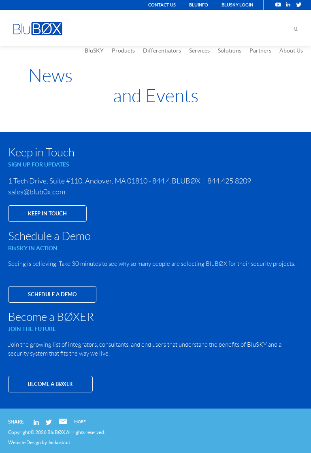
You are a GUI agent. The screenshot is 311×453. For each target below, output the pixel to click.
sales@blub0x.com (36, 192)
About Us (291, 50)
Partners (260, 50)
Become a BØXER (50, 384)
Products (123, 50)
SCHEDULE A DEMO (52, 294)
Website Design (24, 442)
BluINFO (198, 4)
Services (199, 50)
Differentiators (162, 50)
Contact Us (162, 4)
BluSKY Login (237, 4)
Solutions (229, 50)
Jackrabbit (59, 442)
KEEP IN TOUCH (47, 214)
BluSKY (94, 50)
